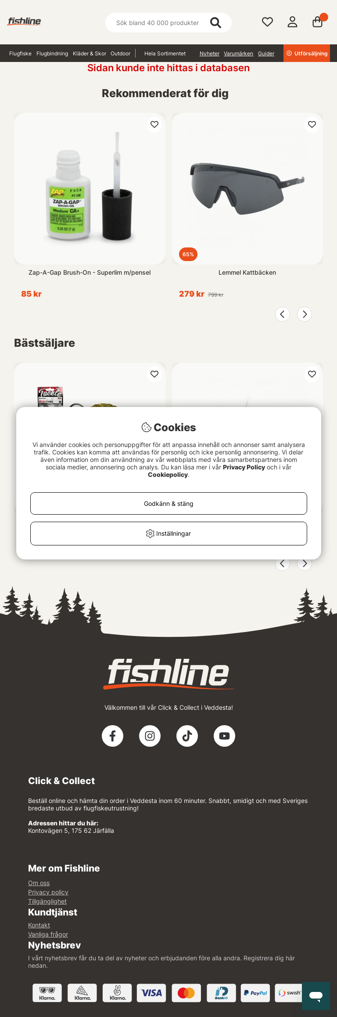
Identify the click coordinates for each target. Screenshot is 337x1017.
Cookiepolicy (168, 474)
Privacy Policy (244, 467)
